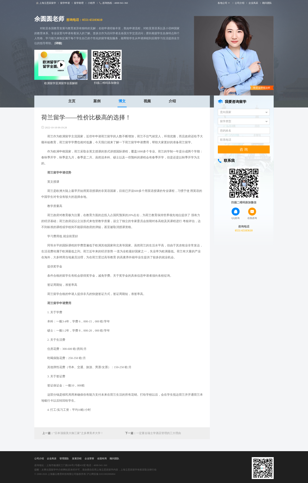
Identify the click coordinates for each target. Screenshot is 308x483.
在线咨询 (252, 214)
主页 (71, 101)
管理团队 (64, 458)
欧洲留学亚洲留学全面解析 (61, 83)
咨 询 (244, 149)
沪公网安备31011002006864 (101, 474)
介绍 (172, 101)
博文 (122, 101)
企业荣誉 (89, 458)
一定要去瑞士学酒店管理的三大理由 (158, 433)
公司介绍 (239, 3)
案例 (97, 101)
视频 (147, 101)
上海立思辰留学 (46, 3)
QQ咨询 (235, 214)
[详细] (58, 43)
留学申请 (65, 3)
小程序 (91, 3)
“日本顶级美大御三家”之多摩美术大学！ (78, 433)
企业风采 (253, 3)
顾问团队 (267, 3)
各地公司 (224, 3)
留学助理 (79, 3)
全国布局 (102, 458)
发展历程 (77, 458)
